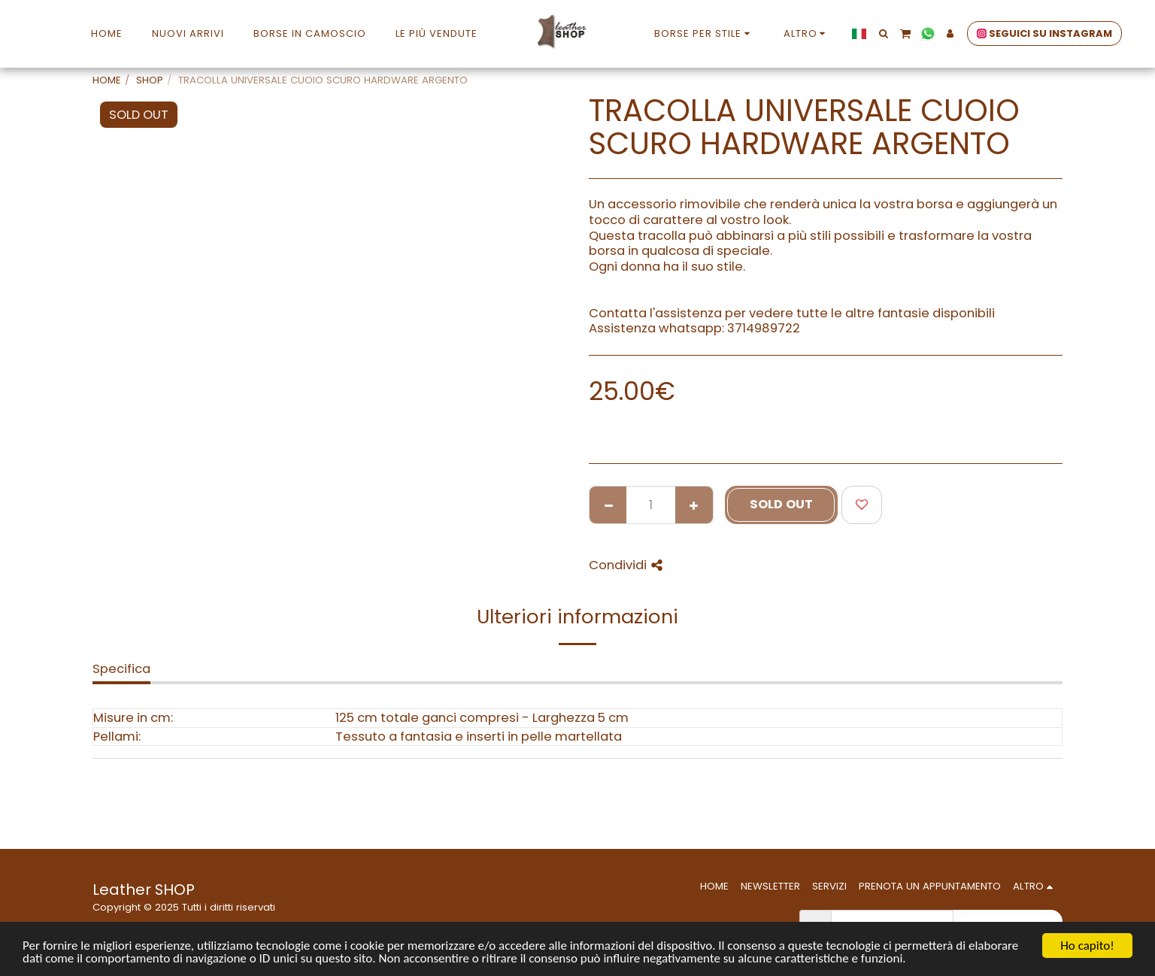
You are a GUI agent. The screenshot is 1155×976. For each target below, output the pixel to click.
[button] (883, 33)
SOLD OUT (781, 504)
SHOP (149, 80)
